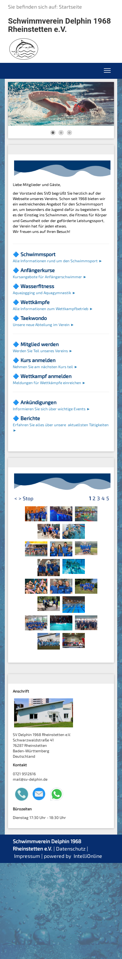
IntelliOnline (88, 952)
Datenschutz (70, 944)
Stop (28, 594)
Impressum (27, 952)
